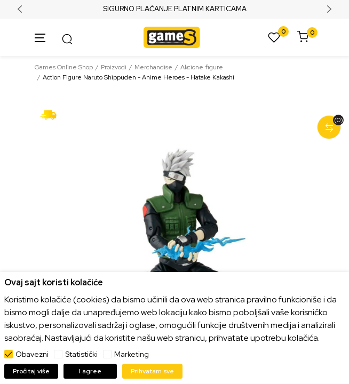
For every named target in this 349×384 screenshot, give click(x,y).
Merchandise (153, 67)
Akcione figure (201, 67)
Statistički (81, 354)
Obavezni (32, 354)
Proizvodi (113, 67)
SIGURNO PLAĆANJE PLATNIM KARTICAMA (175, 9)
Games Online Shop (64, 67)
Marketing (131, 354)
